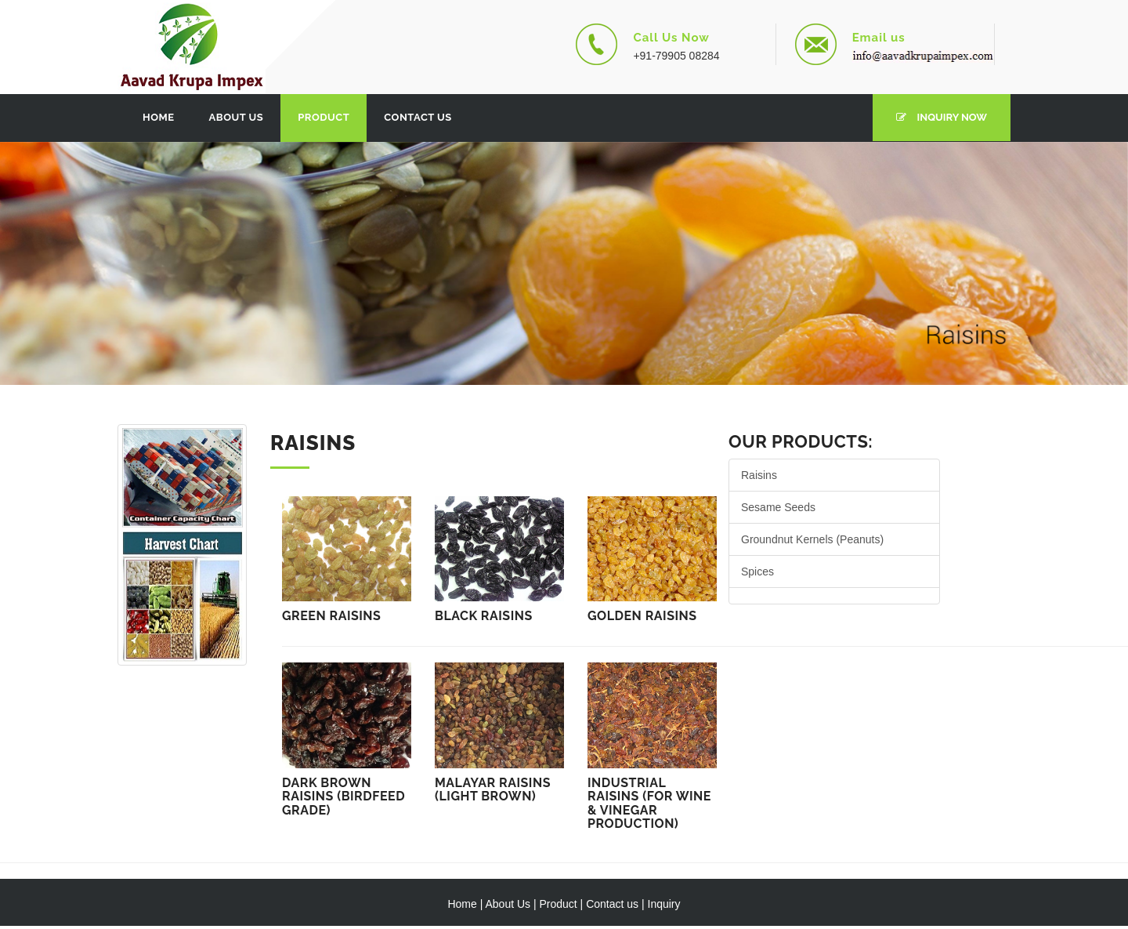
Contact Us (418, 117)
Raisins (759, 475)
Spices (757, 571)
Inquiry (664, 904)
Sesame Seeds (778, 507)
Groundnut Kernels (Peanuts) (812, 539)
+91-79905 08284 (676, 55)
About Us (236, 117)
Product (323, 117)
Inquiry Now (941, 117)
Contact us (612, 904)
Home (159, 117)
